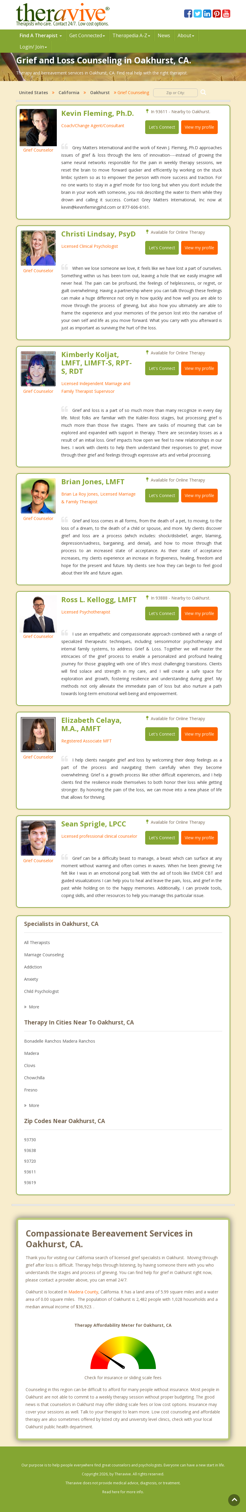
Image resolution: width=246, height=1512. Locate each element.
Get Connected (87, 35)
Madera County (83, 1292)
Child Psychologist (41, 991)
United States (33, 92)
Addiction (33, 967)
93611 (30, 1172)
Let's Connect (162, 127)
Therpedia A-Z (131, 35)
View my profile (199, 127)
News (164, 35)
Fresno (30, 1090)
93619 (30, 1182)
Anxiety (31, 979)
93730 (30, 1139)
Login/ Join (33, 46)
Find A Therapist (41, 35)
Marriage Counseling (44, 954)
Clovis (29, 1065)
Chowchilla (34, 1077)
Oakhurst (100, 92)
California (69, 92)
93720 (30, 1161)
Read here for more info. (123, 1491)
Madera (31, 1053)
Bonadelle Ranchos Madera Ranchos (59, 1041)
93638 (30, 1150)
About (186, 35)
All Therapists (37, 942)
